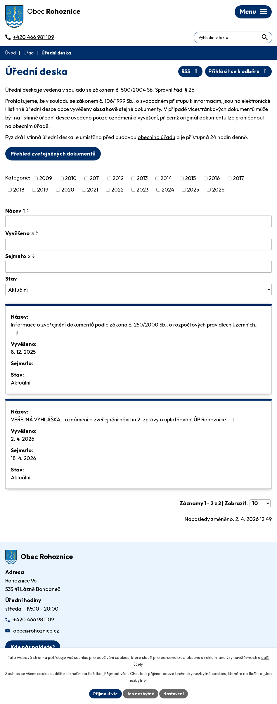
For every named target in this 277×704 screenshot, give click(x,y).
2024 (168, 190)
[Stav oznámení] (138, 290)
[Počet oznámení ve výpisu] (260, 504)
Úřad (29, 54)
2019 (42, 190)
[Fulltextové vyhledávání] (247, 36)
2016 (214, 179)
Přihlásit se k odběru (238, 72)
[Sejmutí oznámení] (138, 268)
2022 (117, 190)
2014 (166, 179)
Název (15, 211)
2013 (142, 179)
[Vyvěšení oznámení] (138, 245)
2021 (92, 190)
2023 (142, 190)
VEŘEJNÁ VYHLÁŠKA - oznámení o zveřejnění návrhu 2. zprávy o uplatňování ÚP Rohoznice (123, 420)
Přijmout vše (105, 693)
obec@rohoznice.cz (36, 631)
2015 (190, 179)
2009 (45, 179)
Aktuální (20, 383)
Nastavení (173, 693)
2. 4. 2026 (22, 439)
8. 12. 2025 (23, 352)
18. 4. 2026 (23, 458)
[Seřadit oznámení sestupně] (28, 212)
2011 (95, 179)
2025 (193, 190)
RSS (190, 72)
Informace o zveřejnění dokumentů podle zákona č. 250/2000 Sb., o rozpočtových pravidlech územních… (135, 329)
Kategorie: (17, 178)
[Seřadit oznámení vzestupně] (28, 210)
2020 (67, 190)
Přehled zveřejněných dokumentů (53, 154)
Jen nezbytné (140, 693)
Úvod (10, 54)
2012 (118, 179)
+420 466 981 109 (33, 620)
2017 (238, 179)
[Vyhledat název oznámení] (138, 222)
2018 (18, 190)
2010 (71, 179)
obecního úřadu (156, 138)
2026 (218, 190)
